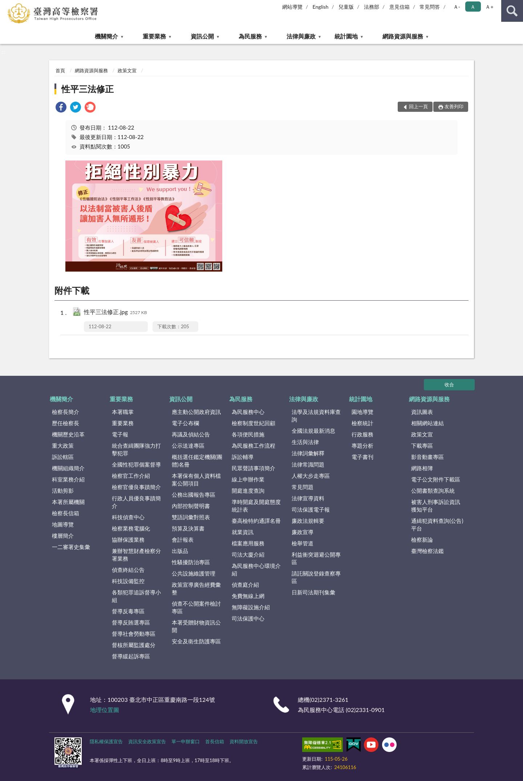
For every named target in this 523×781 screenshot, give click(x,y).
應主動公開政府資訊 (196, 411)
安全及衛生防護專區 (196, 641)
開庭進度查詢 (248, 490)
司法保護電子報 (311, 509)
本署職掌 (123, 411)
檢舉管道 (302, 543)
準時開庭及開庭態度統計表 (256, 506)
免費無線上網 (248, 596)
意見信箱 (399, 7)
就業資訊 (243, 532)
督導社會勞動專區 (133, 633)
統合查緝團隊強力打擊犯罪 (136, 449)
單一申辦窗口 (185, 741)
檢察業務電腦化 (131, 528)
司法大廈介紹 (248, 554)
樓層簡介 (63, 535)
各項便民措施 (248, 434)
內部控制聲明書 (191, 506)
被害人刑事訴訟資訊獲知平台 (435, 506)
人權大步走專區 (311, 475)
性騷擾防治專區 (191, 562)
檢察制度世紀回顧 (253, 423)
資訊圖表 (422, 411)
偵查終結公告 (128, 569)
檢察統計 (362, 423)
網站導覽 (292, 7)
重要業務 (154, 36)
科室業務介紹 (68, 479)
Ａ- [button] (456, 7)
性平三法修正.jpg (115, 312)
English (321, 7)
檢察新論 (422, 539)
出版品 (180, 551)
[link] (61, 108)
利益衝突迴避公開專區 (316, 558)
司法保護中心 (248, 618)
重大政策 (63, 445)
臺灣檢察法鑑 (427, 551)
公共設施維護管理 (193, 573)
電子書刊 (362, 456)
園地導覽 (362, 411)
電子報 (120, 434)
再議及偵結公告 (191, 434)
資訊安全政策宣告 (147, 741)
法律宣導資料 (308, 498)
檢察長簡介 (65, 411)
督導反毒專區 (128, 611)
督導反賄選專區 (131, 622)
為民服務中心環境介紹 (256, 569)
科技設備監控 (128, 581)
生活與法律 (305, 442)
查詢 (512, 11)
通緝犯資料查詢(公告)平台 (437, 524)
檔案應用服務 (248, 543)
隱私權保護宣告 (106, 741)
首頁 (60, 70)
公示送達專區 (188, 445)
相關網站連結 (427, 423)
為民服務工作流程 (253, 445)
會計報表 (183, 539)
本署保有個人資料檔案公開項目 (196, 479)
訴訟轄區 (63, 456)
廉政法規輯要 (308, 520)
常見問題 (302, 487)
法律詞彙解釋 (308, 453)
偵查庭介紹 (245, 584)
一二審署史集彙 (71, 547)
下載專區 (422, 445)
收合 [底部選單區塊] (449, 384)
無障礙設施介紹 (251, 607)
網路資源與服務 (402, 36)
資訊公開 (202, 36)
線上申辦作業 (248, 479)
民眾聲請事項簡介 (253, 468)
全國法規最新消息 (313, 430)
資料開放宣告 (244, 741)
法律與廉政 (301, 36)
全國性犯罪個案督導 (136, 464)
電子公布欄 (185, 423)
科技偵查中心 (128, 517)
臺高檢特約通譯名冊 (256, 520)
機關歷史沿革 (68, 434)
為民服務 (250, 36)
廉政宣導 (302, 532)
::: (6, 5)
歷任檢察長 (65, 423)
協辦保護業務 (128, 539)
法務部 (371, 7)
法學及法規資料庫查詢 (316, 415)
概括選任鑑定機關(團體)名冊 (197, 460)
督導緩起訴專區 (131, 656)
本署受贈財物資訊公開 (196, 626)
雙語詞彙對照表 (191, 517)
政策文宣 (127, 70)
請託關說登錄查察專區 (316, 577)
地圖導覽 (63, 524)
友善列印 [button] (454, 106)
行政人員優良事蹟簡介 (136, 502)
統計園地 (346, 36)
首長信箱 (214, 741)
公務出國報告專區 (193, 494)
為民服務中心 (248, 411)
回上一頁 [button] (418, 106)
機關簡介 (106, 36)
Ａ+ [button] (489, 7)
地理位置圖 (104, 709)
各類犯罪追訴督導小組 (136, 596)
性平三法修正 (87, 89)
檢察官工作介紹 (131, 475)
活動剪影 (63, 490)
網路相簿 (422, 468)
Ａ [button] (472, 7)
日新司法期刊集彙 (313, 592)
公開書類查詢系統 (433, 490)
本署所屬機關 (68, 502)
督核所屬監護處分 (133, 645)
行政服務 (362, 434)
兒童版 (346, 7)
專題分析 (362, 445)
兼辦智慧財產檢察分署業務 (136, 555)
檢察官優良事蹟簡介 (136, 487)
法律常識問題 (308, 464)
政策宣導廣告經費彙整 (196, 588)
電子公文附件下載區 (435, 479)
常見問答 (429, 7)
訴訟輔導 (243, 456)
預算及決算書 (188, 528)
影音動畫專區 (427, 456)
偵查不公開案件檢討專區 (196, 607)
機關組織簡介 (68, 468)
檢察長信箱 (65, 513)
